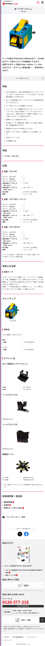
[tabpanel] (23, 34)
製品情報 (16, 4)
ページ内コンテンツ (22, 78)
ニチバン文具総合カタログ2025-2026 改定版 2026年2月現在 (23, 571)
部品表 (7, 505)
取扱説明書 (9, 502)
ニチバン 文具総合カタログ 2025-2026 (17, 566)
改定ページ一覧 (11, 575)
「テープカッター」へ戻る (15, 517)
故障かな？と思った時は (14, 508)
